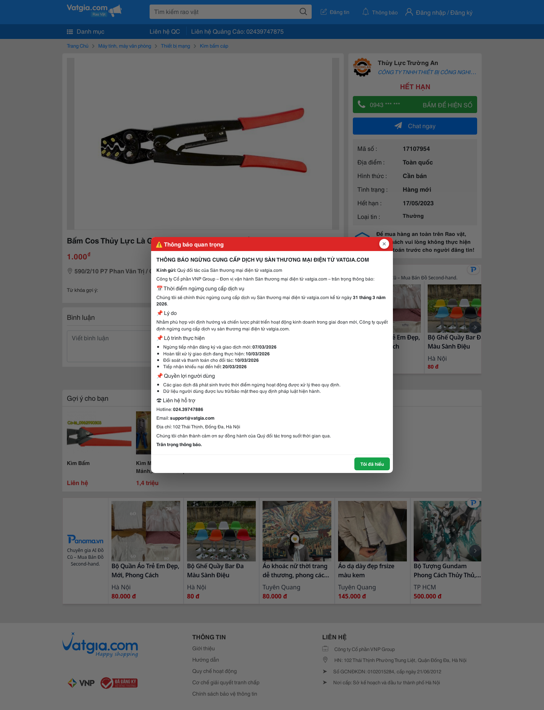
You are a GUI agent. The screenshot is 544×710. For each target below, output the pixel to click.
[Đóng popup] (384, 244)
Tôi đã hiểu (372, 463)
